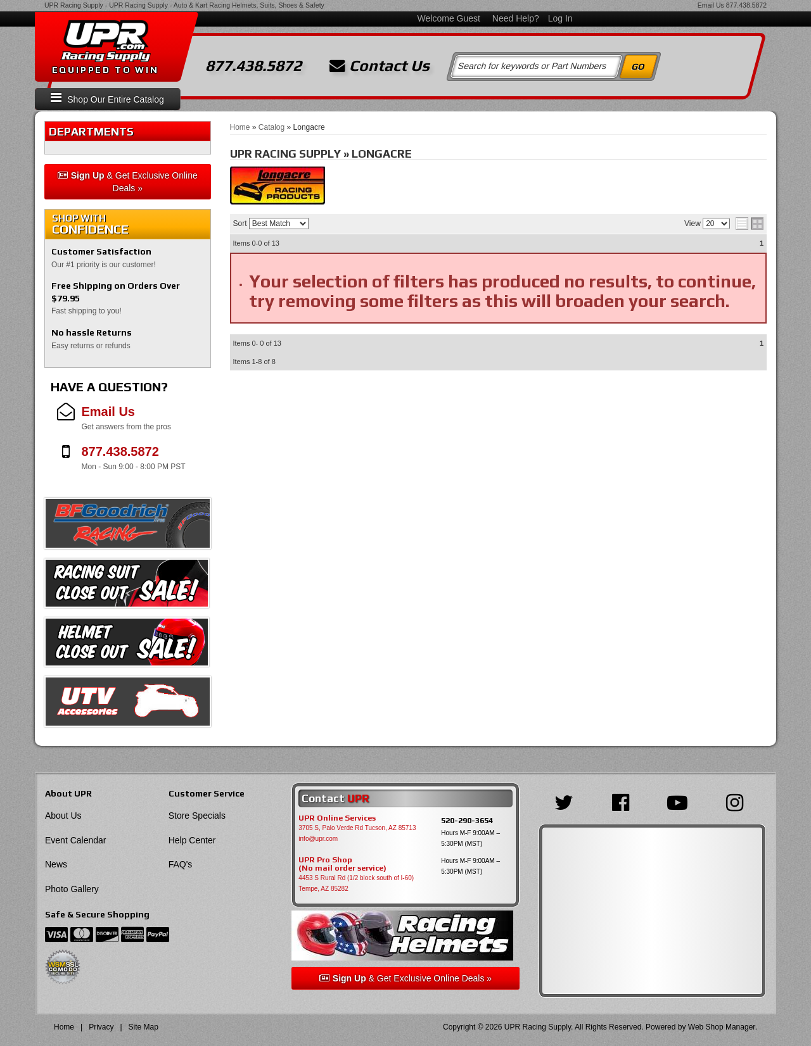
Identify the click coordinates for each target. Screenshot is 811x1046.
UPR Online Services (337, 818)
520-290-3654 (467, 820)
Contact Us (379, 66)
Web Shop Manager (721, 1027)
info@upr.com (318, 838)
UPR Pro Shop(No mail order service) (342, 864)
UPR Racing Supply (73, 5)
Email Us (711, 5)
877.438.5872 (746, 5)
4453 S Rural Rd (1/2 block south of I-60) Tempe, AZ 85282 (356, 883)
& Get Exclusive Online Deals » (128, 181)
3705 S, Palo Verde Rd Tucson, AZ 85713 (357, 827)
